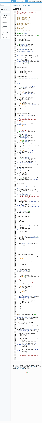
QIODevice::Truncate (21, 59)
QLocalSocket (28, 186)
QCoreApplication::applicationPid (26, 51)
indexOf (26, 134)
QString (18, 83)
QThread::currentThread (27, 115)
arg (18, 99)
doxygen (33, 366)
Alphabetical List (4, 27)
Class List (4, 29)
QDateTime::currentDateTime (25, 296)
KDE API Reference (17, 5)
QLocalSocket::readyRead (22, 270)
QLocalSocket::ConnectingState (23, 118)
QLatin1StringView (28, 86)
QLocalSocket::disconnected (22, 194)
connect (20, 193)
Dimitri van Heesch (19, 367)
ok (23, 78)
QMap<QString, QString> (25, 137)
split (19, 139)
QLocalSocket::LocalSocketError (23, 188)
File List (3, 34)
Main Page (4, 17)
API (14, 1)
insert (26, 145)
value (21, 152)
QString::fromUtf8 (26, 344)
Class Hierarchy (5, 32)
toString (34, 296)
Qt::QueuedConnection (32, 79)
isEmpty (28, 46)
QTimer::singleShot (22, 211)
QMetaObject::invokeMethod (30, 78)
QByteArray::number (32, 298)
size (27, 143)
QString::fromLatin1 (23, 49)
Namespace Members (4, 23)
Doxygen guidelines (20, 368)
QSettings (22, 166)
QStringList (25, 138)
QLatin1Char (23, 139)
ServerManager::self (24, 123)
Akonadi (29, 5)
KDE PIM (24, 5)
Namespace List (5, 20)
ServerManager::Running (21, 124)
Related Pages (5, 37)
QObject (20, 37)
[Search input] (5, 5)
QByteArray (19, 36)
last (37, 145)
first (32, 145)
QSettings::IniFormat (21, 168)
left (26, 136)
